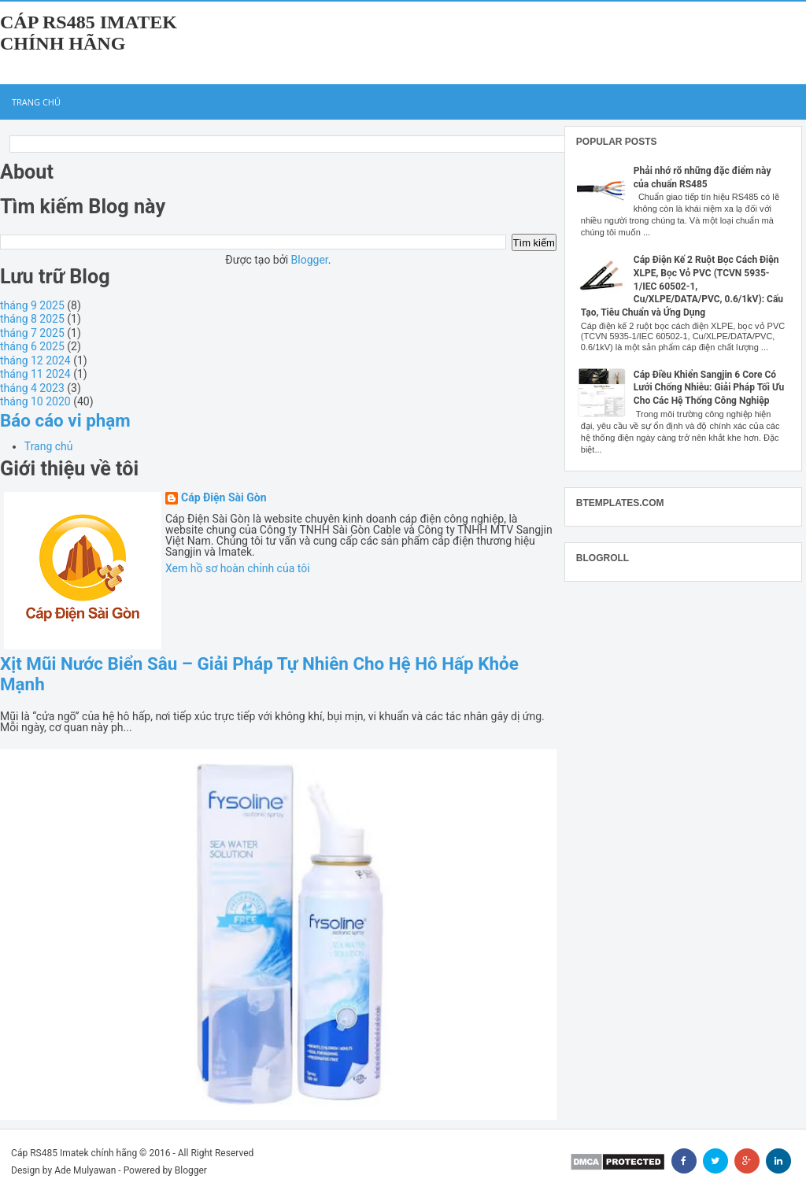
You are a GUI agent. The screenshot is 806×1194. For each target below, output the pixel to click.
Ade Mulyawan (85, 1170)
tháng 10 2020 (35, 401)
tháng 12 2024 (35, 360)
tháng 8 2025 (32, 318)
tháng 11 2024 (35, 374)
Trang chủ (36, 102)
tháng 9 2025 (32, 305)
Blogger (309, 259)
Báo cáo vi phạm (65, 420)
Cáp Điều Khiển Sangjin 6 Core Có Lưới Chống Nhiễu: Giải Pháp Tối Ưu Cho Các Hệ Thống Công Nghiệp (709, 388)
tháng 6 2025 (32, 346)
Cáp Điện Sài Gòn (224, 498)
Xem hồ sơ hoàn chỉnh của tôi (237, 568)
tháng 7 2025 (32, 333)
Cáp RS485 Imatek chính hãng (88, 33)
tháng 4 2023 (32, 388)
